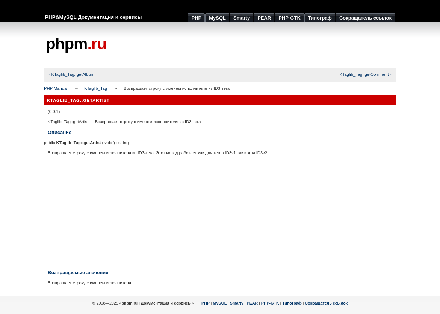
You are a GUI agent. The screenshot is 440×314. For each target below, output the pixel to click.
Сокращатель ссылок (326, 303)
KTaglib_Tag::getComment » (365, 74)
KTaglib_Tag (95, 88)
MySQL (220, 303)
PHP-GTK (270, 303)
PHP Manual (56, 88)
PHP (205, 303)
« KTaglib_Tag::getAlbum (71, 74)
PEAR (252, 303)
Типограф (292, 303)
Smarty (236, 303)
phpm (76, 44)
